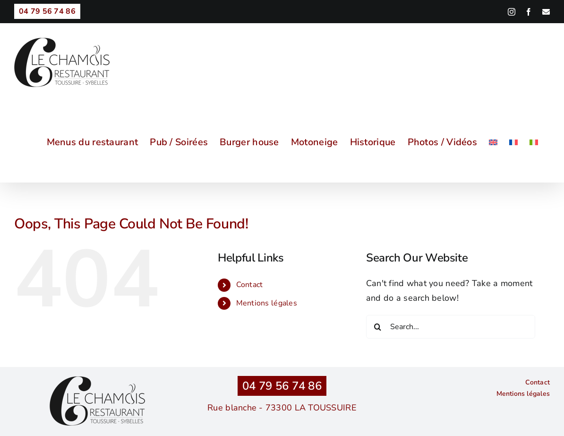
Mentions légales (266, 303)
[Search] (378, 327)
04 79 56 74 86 (282, 385)
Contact (249, 284)
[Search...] (450, 327)
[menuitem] (493, 142)
